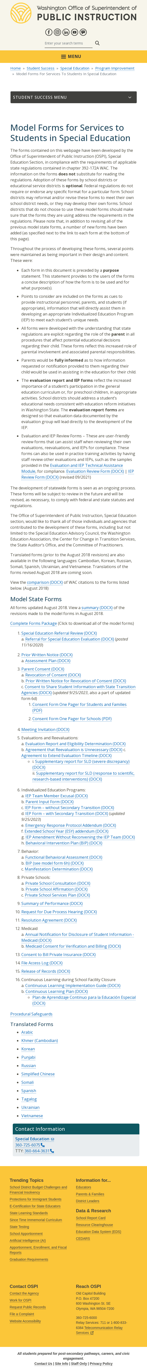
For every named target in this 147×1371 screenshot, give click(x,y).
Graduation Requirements (29, 1259)
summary (90, 607)
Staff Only (79, 1364)
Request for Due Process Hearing (52, 911)
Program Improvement (114, 68)
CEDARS (83, 1239)
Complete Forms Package (33, 623)
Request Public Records (28, 1307)
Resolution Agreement (42, 920)
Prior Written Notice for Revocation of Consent (69, 681)
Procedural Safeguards (31, 1014)
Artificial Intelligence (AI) (28, 1240)
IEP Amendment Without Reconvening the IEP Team (73, 837)
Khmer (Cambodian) (39, 1040)
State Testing (19, 1227)
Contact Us (43, 1364)
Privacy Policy (101, 1364)
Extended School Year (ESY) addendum (59, 831)
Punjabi (28, 1057)
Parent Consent (35, 669)
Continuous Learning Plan (50, 991)
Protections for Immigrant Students (36, 1199)
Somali (27, 1082)
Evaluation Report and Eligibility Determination (68, 743)
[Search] (69, 43)
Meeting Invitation (38, 729)
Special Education (74, 68)
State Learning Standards (29, 1213)
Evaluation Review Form (88, 471)
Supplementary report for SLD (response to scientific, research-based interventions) (83, 776)
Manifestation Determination (52, 869)
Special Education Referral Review (52, 633)
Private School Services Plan (50, 895)
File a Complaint (22, 1314)
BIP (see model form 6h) (48, 863)
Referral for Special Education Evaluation (62, 639)
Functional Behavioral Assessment (56, 857)
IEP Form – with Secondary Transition (59, 813)
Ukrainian (30, 1107)
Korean (28, 1049)
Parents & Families (90, 1194)
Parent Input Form (43, 801)
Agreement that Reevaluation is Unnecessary (67, 749)
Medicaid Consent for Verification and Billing (66, 946)
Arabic (27, 1032)
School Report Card (91, 1218)
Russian (28, 1065)
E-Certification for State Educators (35, 1206)
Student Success (40, 68)
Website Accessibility (25, 1321)
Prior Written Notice (40, 654)
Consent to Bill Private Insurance (51, 954)
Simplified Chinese (38, 1074)
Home (15, 68)
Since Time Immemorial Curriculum (36, 1220)
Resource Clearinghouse (94, 1225)
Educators (83, 1187)
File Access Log (35, 963)
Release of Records (38, 971)
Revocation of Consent (46, 675)
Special (34, 1139)
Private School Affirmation (50, 889)
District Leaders (87, 1201)
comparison (38, 582)
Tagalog (29, 1099)
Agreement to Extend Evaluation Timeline (59, 755)
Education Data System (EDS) (98, 1232)
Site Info (61, 1364)
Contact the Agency (24, 1293)
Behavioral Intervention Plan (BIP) (57, 843)
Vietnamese (32, 1115)
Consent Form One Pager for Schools (66, 718)
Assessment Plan (40, 660)
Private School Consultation (50, 883)
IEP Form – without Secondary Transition (62, 807)
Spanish (28, 1090)
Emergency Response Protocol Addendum (63, 825)
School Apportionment (26, 1234)
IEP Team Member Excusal (49, 796)
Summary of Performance (45, 903)
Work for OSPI (20, 1300)
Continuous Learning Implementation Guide (66, 985)
